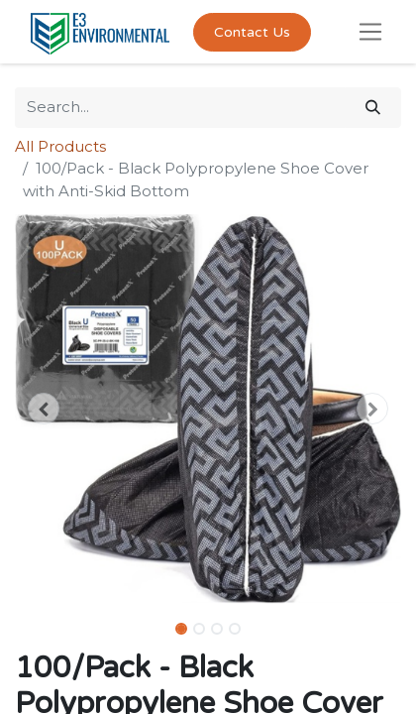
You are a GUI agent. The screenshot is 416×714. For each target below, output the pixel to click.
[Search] (373, 107)
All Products (60, 146)
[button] (44, 408)
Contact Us (252, 32)
